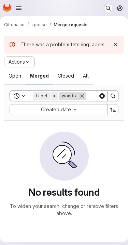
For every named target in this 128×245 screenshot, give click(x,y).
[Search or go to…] (108, 8)
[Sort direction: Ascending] (113, 109)
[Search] (113, 96)
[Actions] (19, 61)
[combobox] (58, 109)
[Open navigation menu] (18, 8)
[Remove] (82, 96)
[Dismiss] (116, 44)
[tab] (15, 75)
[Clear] (102, 96)
